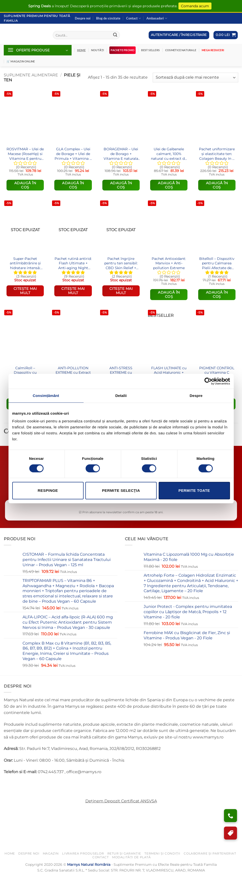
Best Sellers (150, 50)
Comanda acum (195, 6)
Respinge (48, 490)
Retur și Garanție (124, 853)
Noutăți (97, 50)
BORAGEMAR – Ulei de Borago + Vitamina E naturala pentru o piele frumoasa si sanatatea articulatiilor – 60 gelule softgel (121, 154)
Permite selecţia (121, 490)
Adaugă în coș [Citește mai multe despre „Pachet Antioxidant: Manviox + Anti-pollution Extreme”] (169, 294)
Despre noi (83, 18)
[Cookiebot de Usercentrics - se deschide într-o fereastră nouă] (208, 381)
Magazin (51, 853)
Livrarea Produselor (83, 853)
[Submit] (115, 35)
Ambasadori (156, 18)
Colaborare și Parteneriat (210, 853)
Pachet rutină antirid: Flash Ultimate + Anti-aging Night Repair (73, 263)
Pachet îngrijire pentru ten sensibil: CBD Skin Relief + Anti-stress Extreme (121, 263)
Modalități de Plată (131, 857)
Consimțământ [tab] (46, 395)
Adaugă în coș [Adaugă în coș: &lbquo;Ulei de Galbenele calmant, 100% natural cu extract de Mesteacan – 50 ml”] (169, 185)
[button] (225, 35)
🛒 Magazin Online (21, 61)
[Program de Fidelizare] (230, 833)
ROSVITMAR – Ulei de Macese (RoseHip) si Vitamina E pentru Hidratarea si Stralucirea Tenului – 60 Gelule (25, 154)
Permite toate (194, 490)
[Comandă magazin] (195, 77)
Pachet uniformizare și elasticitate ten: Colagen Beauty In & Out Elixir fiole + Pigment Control (217, 154)
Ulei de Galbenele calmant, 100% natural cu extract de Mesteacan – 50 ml (169, 154)
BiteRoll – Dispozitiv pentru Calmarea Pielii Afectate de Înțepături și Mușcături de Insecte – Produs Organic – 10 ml (217, 263)
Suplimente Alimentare (31, 75)
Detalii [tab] (121, 395)
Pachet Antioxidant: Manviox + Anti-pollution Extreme (169, 263)
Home (10, 853)
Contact (133, 18)
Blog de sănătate (108, 18)
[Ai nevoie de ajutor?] (230, 815)
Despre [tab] (196, 395)
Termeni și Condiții (162, 853)
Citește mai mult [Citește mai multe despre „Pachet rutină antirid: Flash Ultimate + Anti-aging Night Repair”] (73, 290)
